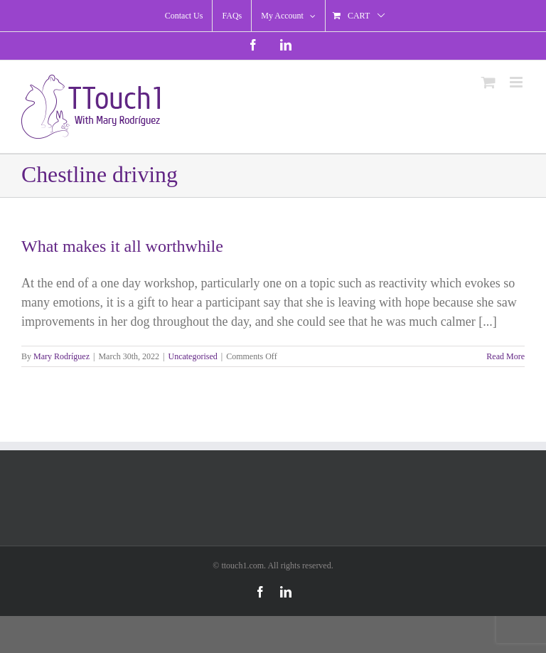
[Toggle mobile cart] (488, 82)
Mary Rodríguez (61, 356)
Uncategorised (192, 356)
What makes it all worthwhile (122, 246)
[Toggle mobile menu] (517, 82)
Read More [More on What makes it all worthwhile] (505, 356)
